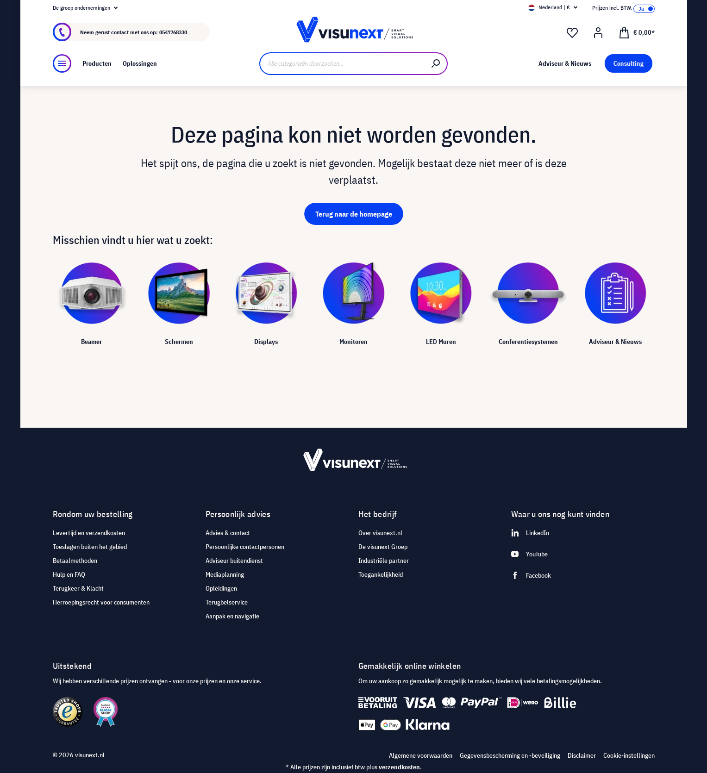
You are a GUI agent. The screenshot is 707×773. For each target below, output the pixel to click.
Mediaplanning (225, 574)
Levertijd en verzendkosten (89, 533)
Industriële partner (383, 560)
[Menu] (62, 63)
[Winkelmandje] (637, 32)
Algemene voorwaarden (420, 755)
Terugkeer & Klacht (78, 588)
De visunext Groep (382, 546)
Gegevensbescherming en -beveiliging (510, 755)
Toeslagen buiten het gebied (90, 546)
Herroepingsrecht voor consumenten (101, 602)
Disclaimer (582, 755)
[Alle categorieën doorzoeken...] (342, 63)
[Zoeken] (436, 63)
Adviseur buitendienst (234, 560)
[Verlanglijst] (572, 32)
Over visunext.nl (380, 533)
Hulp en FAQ (69, 574)
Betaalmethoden (75, 560)
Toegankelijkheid (380, 574)
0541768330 (173, 32)
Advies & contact (228, 533)
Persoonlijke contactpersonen (245, 546)
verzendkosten (399, 767)
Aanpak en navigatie (232, 616)
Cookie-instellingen (629, 755)
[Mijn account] (598, 32)
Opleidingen (221, 588)
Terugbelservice (227, 602)
